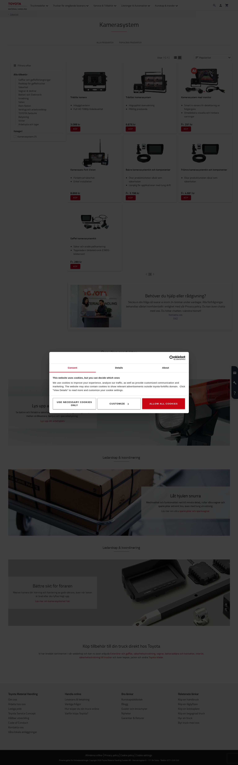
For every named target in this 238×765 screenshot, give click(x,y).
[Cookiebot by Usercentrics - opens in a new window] (171, 357)
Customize (119, 403)
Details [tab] (119, 367)
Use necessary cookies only (74, 403)
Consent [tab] (72, 367)
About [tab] (165, 367)
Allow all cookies (163, 403)
